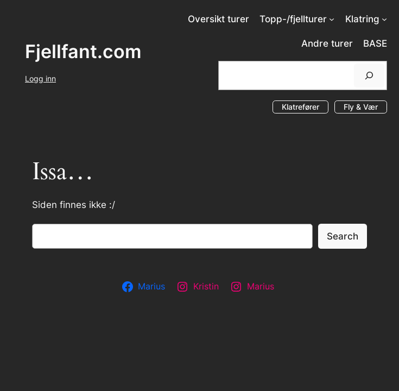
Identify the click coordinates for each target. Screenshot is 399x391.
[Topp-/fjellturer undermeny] (331, 19)
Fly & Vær (361, 106)
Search (342, 236)
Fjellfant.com (83, 51)
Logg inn (40, 78)
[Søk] (369, 75)
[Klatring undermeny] (384, 19)
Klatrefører (300, 106)
